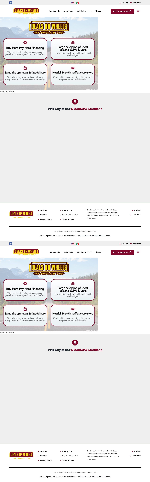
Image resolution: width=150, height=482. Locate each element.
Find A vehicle (54, 11)
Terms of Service (100, 236)
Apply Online (68, 11)
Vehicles (43, 210)
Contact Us (67, 210)
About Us (44, 215)
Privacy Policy (46, 219)
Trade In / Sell (68, 219)
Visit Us (98, 11)
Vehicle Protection (84, 11)
